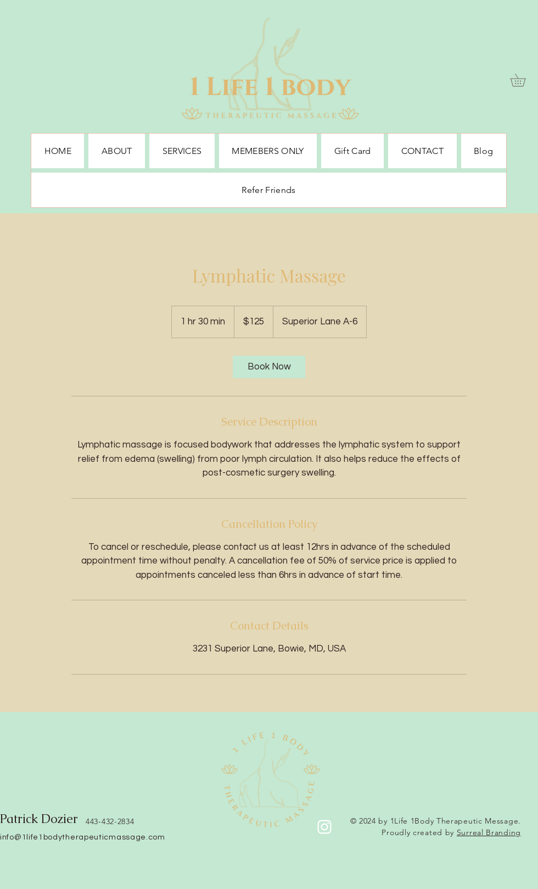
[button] (524, 80)
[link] (269, 367)
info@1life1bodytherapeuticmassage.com (82, 837)
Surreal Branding (489, 832)
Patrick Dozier (39, 819)
